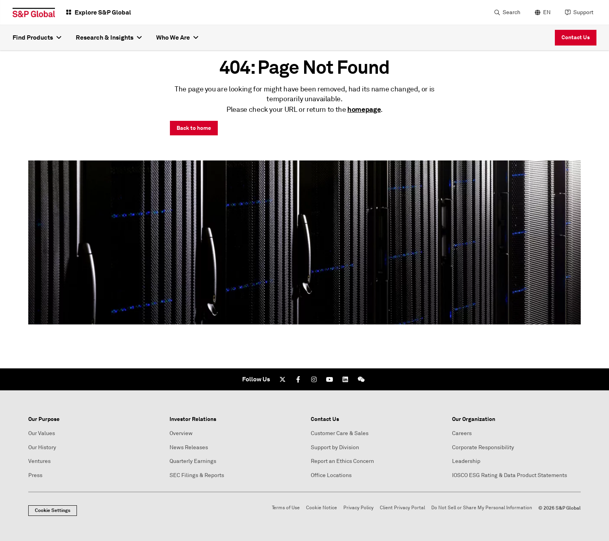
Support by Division (335, 447)
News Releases (189, 447)
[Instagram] (314, 379)
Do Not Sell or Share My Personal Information (481, 508)
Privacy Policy (358, 508)
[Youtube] (329, 379)
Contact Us (576, 37)
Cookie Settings (52, 510)
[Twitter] (282, 379)
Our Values (41, 433)
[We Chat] (361, 379)
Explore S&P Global (103, 12)
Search (511, 12)
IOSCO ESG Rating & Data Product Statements (509, 475)
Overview (181, 433)
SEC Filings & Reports (197, 475)
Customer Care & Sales (339, 433)
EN (547, 12)
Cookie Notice (321, 508)
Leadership (466, 461)
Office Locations (331, 475)
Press (35, 475)
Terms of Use (286, 508)
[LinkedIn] (345, 379)
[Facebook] (298, 379)
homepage (364, 109)
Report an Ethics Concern (342, 461)
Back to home (194, 127)
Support (583, 12)
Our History (42, 447)
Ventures (39, 461)
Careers (462, 433)
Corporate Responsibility (483, 447)
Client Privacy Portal (402, 508)
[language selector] (542, 12)
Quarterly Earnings (193, 461)
